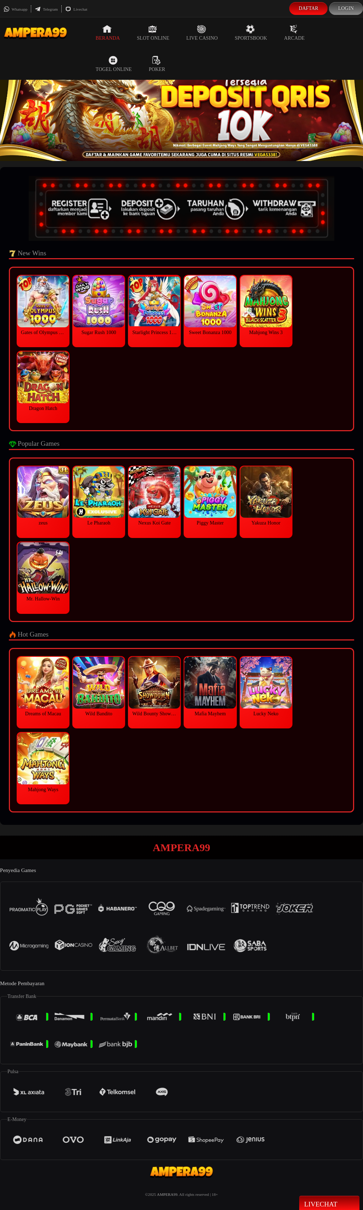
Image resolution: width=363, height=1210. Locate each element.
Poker (157, 64)
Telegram (46, 9)
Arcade (294, 32)
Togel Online (114, 64)
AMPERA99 (167, 1194)
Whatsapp (15, 9)
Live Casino (202, 32)
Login (346, 8)
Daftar (308, 8)
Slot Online (153, 32)
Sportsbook (251, 32)
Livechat (76, 9)
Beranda (108, 32)
